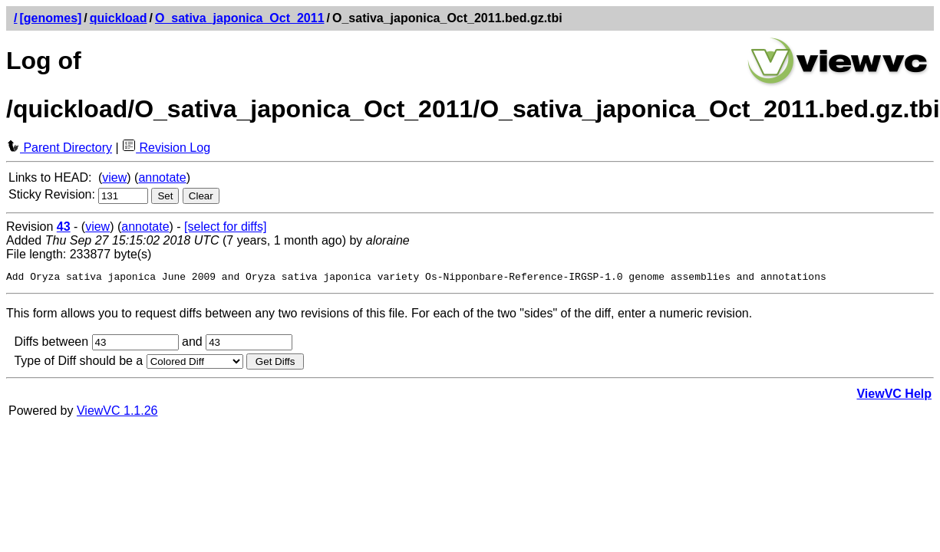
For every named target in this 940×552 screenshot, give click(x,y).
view (114, 177)
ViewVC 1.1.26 (117, 412)
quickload (118, 18)
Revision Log (166, 147)
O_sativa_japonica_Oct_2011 (240, 18)
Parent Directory (59, 147)
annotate (162, 177)
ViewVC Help (894, 395)
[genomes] (50, 18)
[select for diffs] (225, 226)
